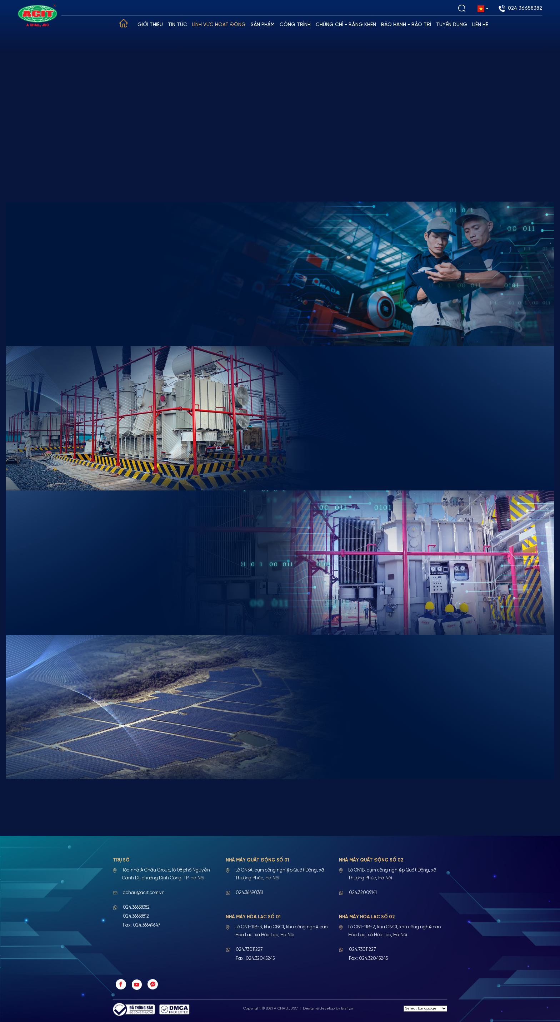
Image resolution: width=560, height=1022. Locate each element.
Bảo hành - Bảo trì (406, 25)
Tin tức (178, 25)
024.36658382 (520, 8)
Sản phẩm (263, 25)
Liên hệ (480, 25)
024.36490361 (249, 892)
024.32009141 (363, 892)
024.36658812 (136, 916)
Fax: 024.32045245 (255, 958)
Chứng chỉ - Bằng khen (346, 25)
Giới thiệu (150, 25)
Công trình (295, 25)
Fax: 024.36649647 (141, 925)
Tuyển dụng (452, 25)
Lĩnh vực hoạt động (219, 25)
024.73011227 (249, 949)
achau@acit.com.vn (144, 892)
